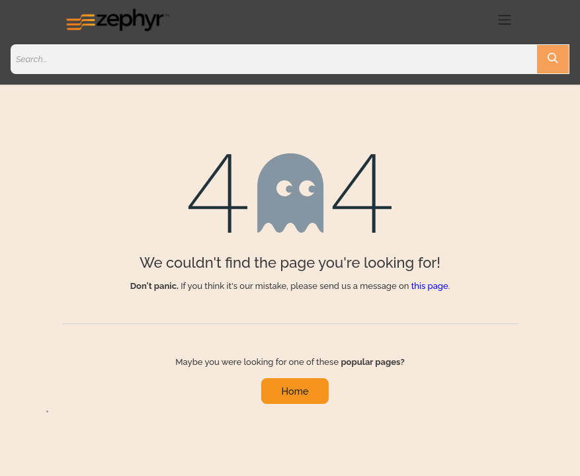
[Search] (552, 59)
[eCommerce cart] (480, 19)
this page (429, 286)
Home (295, 391)
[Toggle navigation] (504, 19)
